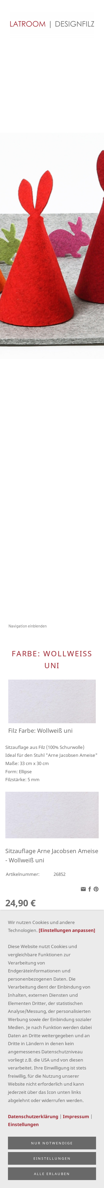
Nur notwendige (52, 1143)
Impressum (76, 1116)
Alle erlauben (52, 1173)
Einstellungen (23, 1124)
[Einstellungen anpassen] (67, 930)
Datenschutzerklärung (33, 1116)
